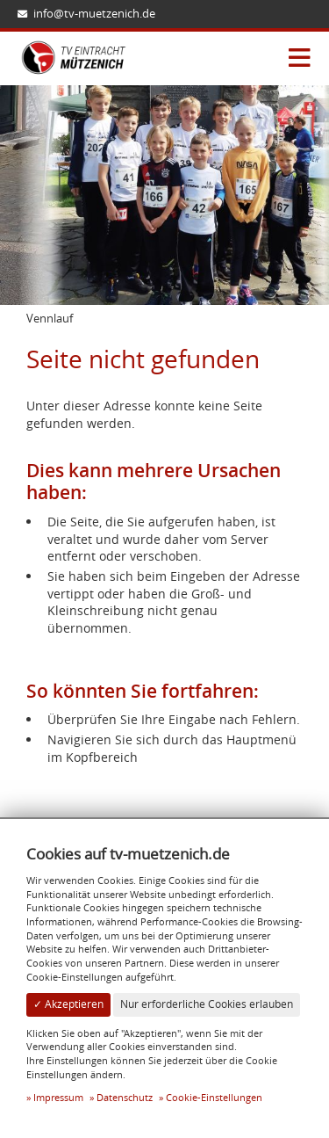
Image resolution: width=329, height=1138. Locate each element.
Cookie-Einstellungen (214, 1097)
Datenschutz (125, 1097)
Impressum (58, 1097)
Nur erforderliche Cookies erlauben (206, 1004)
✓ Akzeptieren (68, 1004)
